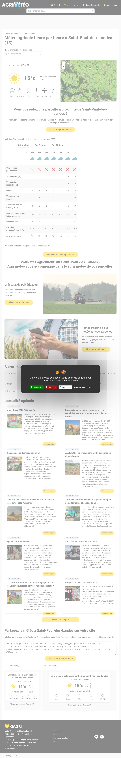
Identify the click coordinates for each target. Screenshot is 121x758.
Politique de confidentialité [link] (82, 387)
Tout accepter (36, 387)
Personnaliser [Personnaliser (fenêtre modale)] (65, 387)
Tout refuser (51, 387)
